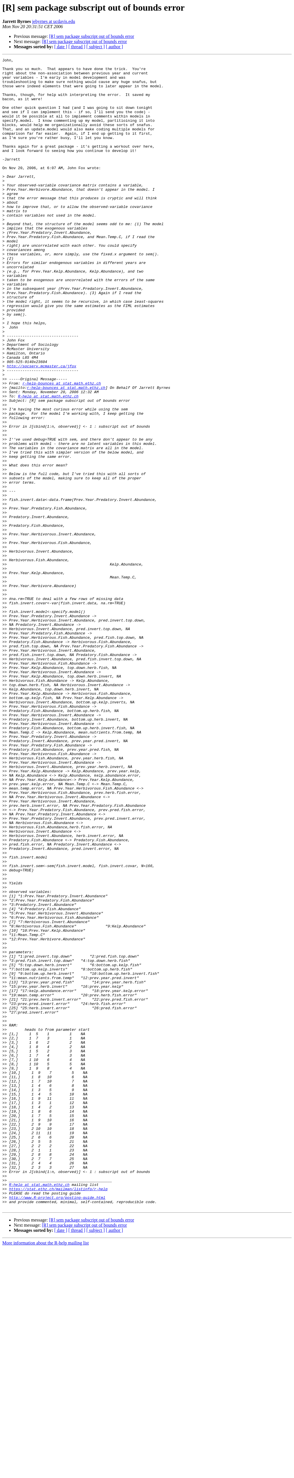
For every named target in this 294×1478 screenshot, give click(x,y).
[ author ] (114, 46)
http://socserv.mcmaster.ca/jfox (41, 428)
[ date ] (60, 46)
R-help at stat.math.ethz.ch (48, 464)
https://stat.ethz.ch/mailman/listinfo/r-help (58, 1415)
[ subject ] (95, 46)
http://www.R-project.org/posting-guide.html (57, 1425)
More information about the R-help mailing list (45, 1473)
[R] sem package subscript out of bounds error (91, 36)
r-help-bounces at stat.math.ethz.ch (61, 448)
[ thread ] (76, 46)
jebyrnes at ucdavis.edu (53, 21)
